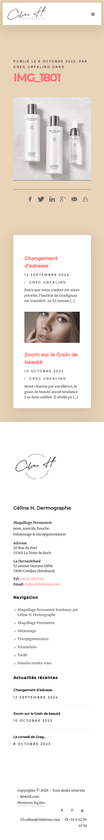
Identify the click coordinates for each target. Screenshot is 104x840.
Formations (27, 647)
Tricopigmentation (33, 639)
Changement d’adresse (32, 690)
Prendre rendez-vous (35, 663)
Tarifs (22, 655)
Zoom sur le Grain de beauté (36, 713)
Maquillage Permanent (36, 623)
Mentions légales (31, 803)
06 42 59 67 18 (32, 579)
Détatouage (27, 631)
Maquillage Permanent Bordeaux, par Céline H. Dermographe (48, 612)
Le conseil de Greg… (29, 737)
